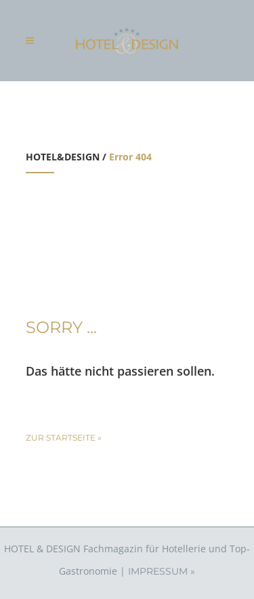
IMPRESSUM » (161, 571)
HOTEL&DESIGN (63, 156)
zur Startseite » (64, 437)
